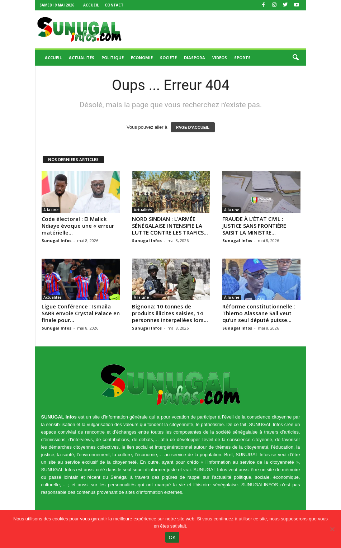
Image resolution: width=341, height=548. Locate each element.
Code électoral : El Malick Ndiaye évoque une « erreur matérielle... (78, 225)
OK (172, 537)
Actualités (81, 57)
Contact (114, 5)
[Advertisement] (215, 29)
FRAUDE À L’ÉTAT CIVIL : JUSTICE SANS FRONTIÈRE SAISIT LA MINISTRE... (254, 225)
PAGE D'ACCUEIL (192, 127)
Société (168, 57)
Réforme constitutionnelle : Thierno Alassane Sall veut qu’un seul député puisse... (258, 313)
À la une (50, 209)
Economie (142, 57)
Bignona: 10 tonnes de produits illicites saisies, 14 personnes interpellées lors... (170, 313)
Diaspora (194, 57)
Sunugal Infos (56, 240)
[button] (295, 58)
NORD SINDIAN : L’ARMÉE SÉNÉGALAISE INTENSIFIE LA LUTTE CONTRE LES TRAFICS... (170, 225)
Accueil (91, 5)
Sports (242, 57)
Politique (112, 57)
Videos (219, 57)
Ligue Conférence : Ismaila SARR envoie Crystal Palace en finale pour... (81, 313)
